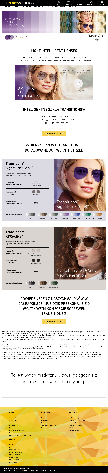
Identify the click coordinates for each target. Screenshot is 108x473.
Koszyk (102, 3)
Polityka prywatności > (16, 452)
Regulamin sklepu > (15, 450)
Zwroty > (12, 447)
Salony (59, 3)
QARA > (71, 428)
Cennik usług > (13, 457)
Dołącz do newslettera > (49, 423)
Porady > (12, 425)
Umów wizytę (68, 3)
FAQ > (11, 445)
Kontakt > (12, 428)
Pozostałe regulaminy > (16, 430)
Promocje (72, 6)
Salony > (12, 423)
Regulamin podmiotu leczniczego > (20, 435)
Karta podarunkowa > (75, 430)
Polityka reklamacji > (15, 455)
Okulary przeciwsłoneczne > (77, 420)
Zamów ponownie (91, 3)
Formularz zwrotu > (15, 462)
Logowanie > (45, 418)
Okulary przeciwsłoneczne (33, 6)
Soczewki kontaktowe (56, 6)
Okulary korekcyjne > (75, 418)
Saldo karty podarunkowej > (49, 425)
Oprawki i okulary (11, 6)
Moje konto (79, 3)
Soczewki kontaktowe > (76, 423)
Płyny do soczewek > (75, 425)
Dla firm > (12, 433)
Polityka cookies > (15, 460)
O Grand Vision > (14, 420)
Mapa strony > (45, 428)
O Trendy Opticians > (15, 418)
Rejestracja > (45, 420)
